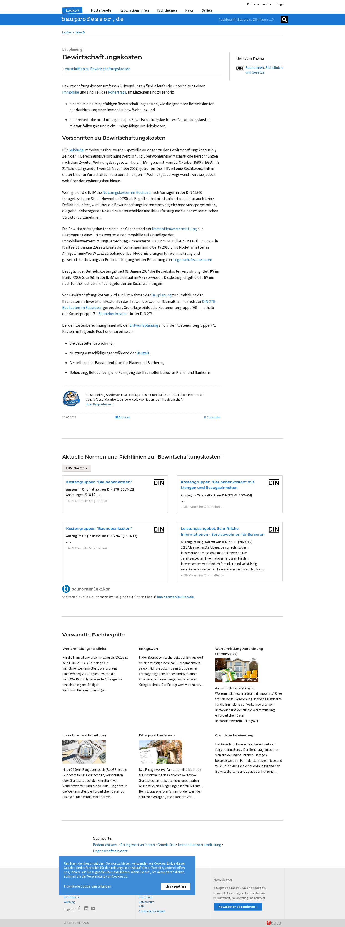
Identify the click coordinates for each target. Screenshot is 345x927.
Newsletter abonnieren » (238, 906)
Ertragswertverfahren (137, 844)
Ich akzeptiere (175, 886)
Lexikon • (68, 32)
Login (280, 4)
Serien (207, 10)
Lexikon (72, 10)
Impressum (145, 897)
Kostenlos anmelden (259, 4)
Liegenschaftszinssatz (110, 850)
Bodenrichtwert (105, 844)
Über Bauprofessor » (100, 404)
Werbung (69, 902)
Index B (80, 32)
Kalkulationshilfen (134, 10)
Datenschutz (146, 902)
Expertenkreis (72, 897)
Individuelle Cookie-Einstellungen (87, 886)
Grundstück (166, 844)
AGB (141, 906)
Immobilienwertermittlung (199, 844)
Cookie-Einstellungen (152, 911)
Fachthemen (167, 10)
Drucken (122, 417)
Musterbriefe (101, 10)
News (189, 10)
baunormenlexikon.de (175, 597)
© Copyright (212, 417)
